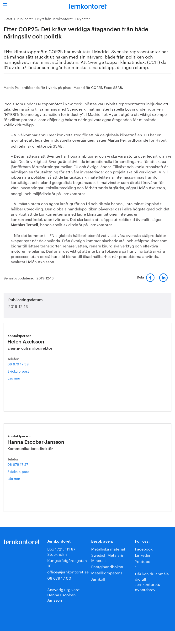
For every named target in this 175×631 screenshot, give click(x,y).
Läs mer (21, 377)
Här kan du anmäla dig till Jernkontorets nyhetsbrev (152, 581)
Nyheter (83, 18)
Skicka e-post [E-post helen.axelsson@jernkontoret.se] (18, 371)
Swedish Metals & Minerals (107, 557)
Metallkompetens (106, 572)
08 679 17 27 (17, 464)
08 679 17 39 (18, 363)
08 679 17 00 (59, 578)
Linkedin (142, 555)
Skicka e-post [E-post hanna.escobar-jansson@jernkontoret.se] (18, 471)
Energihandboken (107, 566)
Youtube (142, 561)
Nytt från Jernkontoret (55, 18)
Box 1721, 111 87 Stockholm (61, 551)
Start (8, 18)
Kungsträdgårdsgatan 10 (67, 562)
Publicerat (25, 18)
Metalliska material (108, 548)
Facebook (144, 548)
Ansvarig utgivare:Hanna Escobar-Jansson (63, 594)
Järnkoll (98, 579)
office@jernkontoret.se (68, 571)
